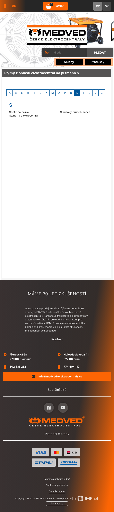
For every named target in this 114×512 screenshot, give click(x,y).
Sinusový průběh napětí (75, 112)
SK (107, 6)
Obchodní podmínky (57, 485)
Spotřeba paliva (19, 112)
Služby (69, 62)
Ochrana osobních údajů (57, 479)
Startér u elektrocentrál (23, 115)
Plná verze (57, 503)
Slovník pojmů (57, 491)
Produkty (97, 62)
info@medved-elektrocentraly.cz (57, 376)
